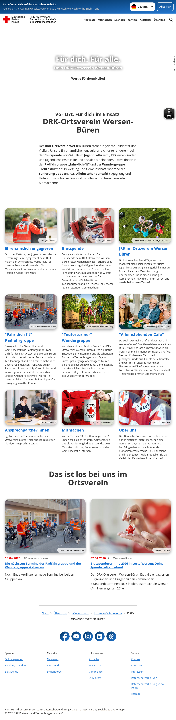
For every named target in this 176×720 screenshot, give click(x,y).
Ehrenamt (53, 659)
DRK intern (95, 678)
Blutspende (73, 248)
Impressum (137, 671)
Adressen (136, 665)
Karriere (132, 20)
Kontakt (135, 659)
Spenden (119, 20)
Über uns (159, 20)
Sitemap (136, 694)
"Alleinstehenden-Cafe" (141, 334)
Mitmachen (105, 20)
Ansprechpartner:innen (27, 430)
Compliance (96, 671)
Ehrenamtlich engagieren (29, 248)
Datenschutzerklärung (144, 678)
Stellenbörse (54, 671)
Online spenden (14, 659)
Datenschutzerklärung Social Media (147, 685)
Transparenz (96, 665)
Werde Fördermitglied (88, 78)
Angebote (89, 20)
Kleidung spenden (15, 665)
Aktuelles (145, 20)
